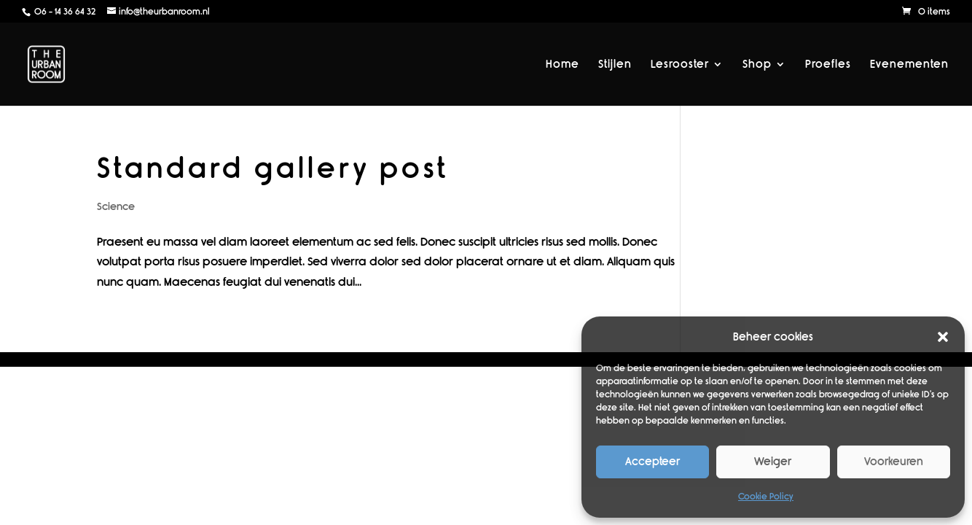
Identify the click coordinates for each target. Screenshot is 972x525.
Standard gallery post (273, 168)
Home (562, 65)
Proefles (828, 65)
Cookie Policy (765, 496)
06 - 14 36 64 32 (63, 12)
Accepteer (652, 461)
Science (116, 207)
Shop (757, 65)
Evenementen (909, 65)
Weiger (772, 461)
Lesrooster (680, 65)
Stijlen (615, 65)
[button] (943, 337)
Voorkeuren (893, 461)
